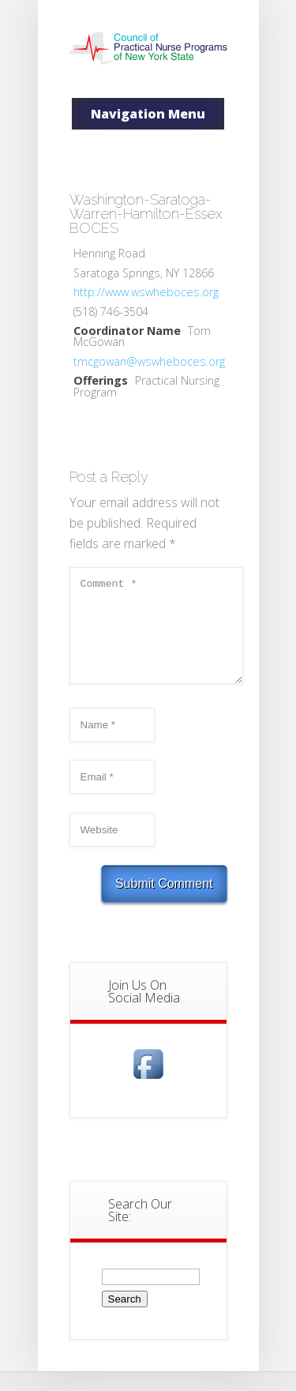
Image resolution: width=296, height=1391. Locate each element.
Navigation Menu (148, 113)
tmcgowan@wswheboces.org (149, 361)
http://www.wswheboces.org (146, 291)
